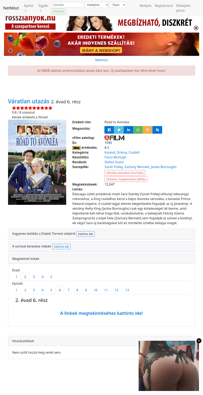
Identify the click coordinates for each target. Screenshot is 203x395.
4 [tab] (42, 277)
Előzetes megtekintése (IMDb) (126, 179)
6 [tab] (60, 290)
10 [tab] (95, 290)
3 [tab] (34, 277)
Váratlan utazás (29, 101)
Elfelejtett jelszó (183, 8)
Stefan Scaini (114, 162)
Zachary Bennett (137, 167)
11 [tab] (106, 290)
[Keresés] (68, 5)
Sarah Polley (113, 167)
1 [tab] (17, 277)
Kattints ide (85, 234)
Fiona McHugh (115, 157)
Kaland (109, 152)
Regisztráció (164, 5)
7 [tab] (68, 290)
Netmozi (101, 60)
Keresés (59, 11)
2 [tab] (25, 277)
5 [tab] (51, 277)
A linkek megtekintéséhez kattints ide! (101, 313)
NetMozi (11, 8)
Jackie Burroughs (164, 167)
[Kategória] (97, 5)
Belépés (145, 5)
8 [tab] (77, 290)
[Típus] (118, 5)
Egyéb (43, 5)
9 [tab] (86, 290)
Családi (134, 152)
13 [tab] (127, 290)
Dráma (122, 152)
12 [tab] (117, 290)
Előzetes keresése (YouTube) (124, 173)
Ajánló (28, 5)
